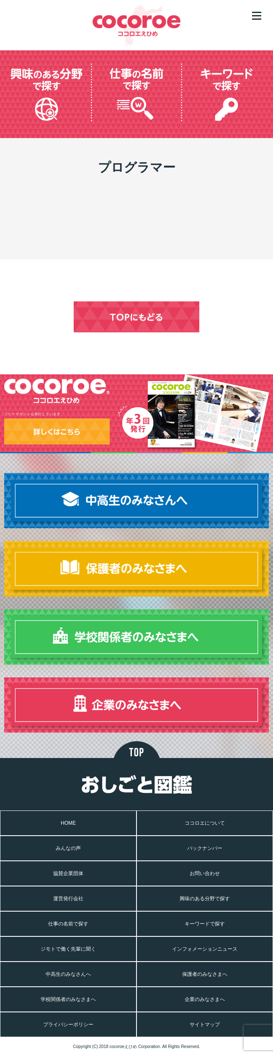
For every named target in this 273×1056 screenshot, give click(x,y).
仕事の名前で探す (68, 924)
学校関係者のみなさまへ (68, 999)
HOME (68, 823)
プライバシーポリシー (68, 1024)
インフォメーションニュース (204, 949)
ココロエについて (205, 823)
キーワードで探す (205, 924)
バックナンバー (204, 848)
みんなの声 (68, 848)
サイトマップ (205, 1024)
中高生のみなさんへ (68, 974)
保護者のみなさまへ (204, 974)
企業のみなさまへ (205, 999)
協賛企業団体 (68, 873)
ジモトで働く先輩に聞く (68, 949)
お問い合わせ (205, 873)
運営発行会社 (68, 899)
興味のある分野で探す (205, 899)
